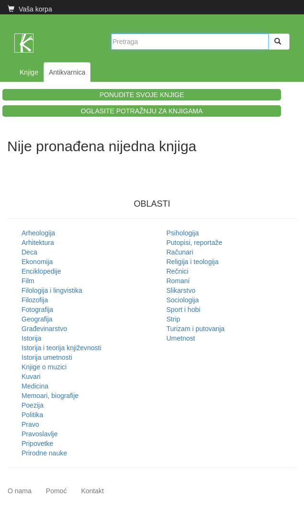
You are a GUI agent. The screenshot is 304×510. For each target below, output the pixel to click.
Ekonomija (37, 262)
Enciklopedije (41, 271)
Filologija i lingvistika (52, 290)
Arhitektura (38, 242)
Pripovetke (37, 443)
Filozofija (35, 300)
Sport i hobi (184, 309)
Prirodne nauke (44, 453)
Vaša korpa (30, 9)
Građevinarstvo (44, 329)
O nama (20, 491)
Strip (173, 319)
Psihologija (183, 233)
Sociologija (183, 300)
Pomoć (56, 491)
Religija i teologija (193, 262)
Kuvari (31, 376)
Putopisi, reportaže (195, 242)
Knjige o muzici (44, 367)
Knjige (29, 72)
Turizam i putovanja (196, 329)
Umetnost (181, 338)
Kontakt (92, 491)
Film (28, 281)
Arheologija (38, 233)
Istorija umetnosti (47, 357)
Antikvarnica (67, 72)
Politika (32, 415)
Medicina (35, 386)
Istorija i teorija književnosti (61, 348)
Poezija (33, 405)
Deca (29, 252)
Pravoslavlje (39, 434)
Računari (180, 252)
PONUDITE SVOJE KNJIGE (142, 94)
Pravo (30, 424)
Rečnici (178, 271)
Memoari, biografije (50, 395)
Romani (178, 281)
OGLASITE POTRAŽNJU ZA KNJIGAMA (142, 111)
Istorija (31, 338)
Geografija (37, 319)
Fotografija (37, 309)
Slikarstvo (181, 290)
